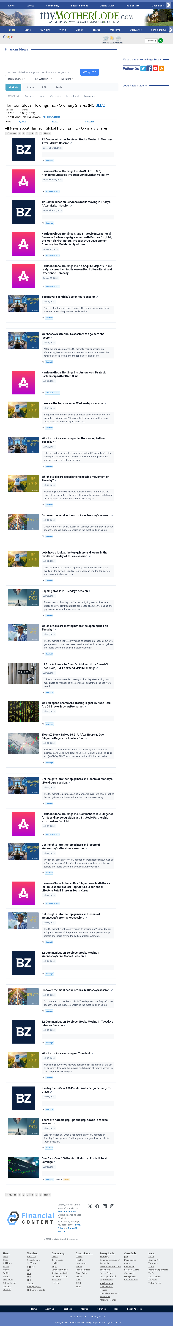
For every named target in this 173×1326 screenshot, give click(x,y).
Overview (29, 96)
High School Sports (36, 1290)
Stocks (30, 87)
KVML (78, 1279)
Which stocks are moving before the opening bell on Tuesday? (75, 627)
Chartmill (49, 318)
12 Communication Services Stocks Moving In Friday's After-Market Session (76, 203)
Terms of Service (77, 1316)
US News (45, 29)
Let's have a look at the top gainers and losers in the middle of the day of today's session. (74, 554)
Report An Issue (134, 1309)
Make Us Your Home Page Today (142, 59)
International (72, 96)
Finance (103, 1290)
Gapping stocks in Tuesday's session (66, 591)
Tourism (7, 1289)
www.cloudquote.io (67, 1211)
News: (6, 1253)
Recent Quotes (15, 78)
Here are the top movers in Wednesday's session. (74, 403)
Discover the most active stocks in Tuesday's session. (77, 515)
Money (79, 29)
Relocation (105, 1296)
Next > (47, 133)
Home (34, 1309)
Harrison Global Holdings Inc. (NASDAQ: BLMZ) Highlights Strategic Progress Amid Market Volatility (75, 173)
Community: (58, 1253)
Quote (22, 121)
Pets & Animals (131, 1279)
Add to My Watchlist (51, 116)
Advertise (101, 1309)
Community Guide (60, 1269)
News (11, 5)
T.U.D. (151, 1273)
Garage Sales (130, 1276)
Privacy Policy (98, 1316)
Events (55, 1256)
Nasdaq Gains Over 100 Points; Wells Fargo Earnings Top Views (77, 1090)
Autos (126, 1263)
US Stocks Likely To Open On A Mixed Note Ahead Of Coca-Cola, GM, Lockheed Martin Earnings (75, 666)
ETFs (44, 87)
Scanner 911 (154, 1260)
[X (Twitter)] (90, 1218)
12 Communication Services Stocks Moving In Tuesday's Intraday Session (77, 1023)
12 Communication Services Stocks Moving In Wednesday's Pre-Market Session (71, 954)
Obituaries (136, 29)
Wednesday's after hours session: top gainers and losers (73, 335)
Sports (30, 5)
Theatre (79, 1260)
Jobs (126, 1256)
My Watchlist (41, 78)
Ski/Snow (31, 1263)
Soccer (30, 1283)
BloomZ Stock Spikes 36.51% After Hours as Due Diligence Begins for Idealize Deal (73, 736)
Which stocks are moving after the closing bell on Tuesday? (73, 440)
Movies (79, 1256)
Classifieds (157, 5)
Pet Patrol (56, 1279)
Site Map (84, 1309)
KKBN (78, 1286)
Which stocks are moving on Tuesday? (67, 1053)
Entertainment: (84, 1253)
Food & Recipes (83, 1269)
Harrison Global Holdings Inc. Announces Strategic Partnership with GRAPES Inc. (74, 374)
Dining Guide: (107, 1253)
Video (151, 1266)
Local (12, 29)
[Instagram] (112, 1218)
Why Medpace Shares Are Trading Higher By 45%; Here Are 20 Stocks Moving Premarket (76, 704)
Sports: (31, 1266)
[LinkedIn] (105, 1218)
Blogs (54, 1266)
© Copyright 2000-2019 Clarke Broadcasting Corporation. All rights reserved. (86, 1322)
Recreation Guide (60, 1276)
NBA (29, 1276)
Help (116, 1309)
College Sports (34, 1286)
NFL (29, 1270)
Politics (6, 1276)
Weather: (32, 1253)
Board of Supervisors (158, 1269)
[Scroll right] (168, 5)
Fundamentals (106, 1286)
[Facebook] (97, 1218)
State (28, 29)
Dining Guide (107, 5)
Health (55, 1263)
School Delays (158, 29)
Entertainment (79, 5)
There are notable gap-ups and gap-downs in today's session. (75, 1121)
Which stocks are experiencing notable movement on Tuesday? (75, 478)
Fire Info (55, 1283)
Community (52, 5)
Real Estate (133, 5)
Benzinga (49, 160)
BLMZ (100, 105)
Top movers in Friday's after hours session (70, 296)
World (62, 29)
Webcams (115, 29)
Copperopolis (106, 1279)
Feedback (67, 1309)
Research (89, 121)
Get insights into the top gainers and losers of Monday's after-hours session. (77, 780)
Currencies (55, 96)
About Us (49, 1309)
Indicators (66, 78)
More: (151, 1253)
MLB (29, 1273)
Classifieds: (130, 1253)
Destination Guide (60, 1273)
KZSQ (78, 1283)
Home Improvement (109, 1293)
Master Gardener (108, 1300)
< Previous (11, 133)
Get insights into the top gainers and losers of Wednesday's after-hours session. (71, 846)
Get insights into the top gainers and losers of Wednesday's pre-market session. (71, 916)
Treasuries (89, 96)
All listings (104, 1256)
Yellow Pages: (154, 1283)
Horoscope (81, 1263)
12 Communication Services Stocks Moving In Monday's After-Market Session (77, 141)
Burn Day (31, 1256)
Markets (13, 87)
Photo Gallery (154, 1276)
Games (79, 1266)
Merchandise (130, 1260)
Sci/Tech (7, 1286)
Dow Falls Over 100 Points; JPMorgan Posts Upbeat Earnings (74, 1160)
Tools (59, 87)
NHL (29, 1280)
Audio (151, 1256)
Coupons (152, 1279)
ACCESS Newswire (53, 191)
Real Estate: (106, 1283)
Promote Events (131, 1269)
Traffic (96, 29)
